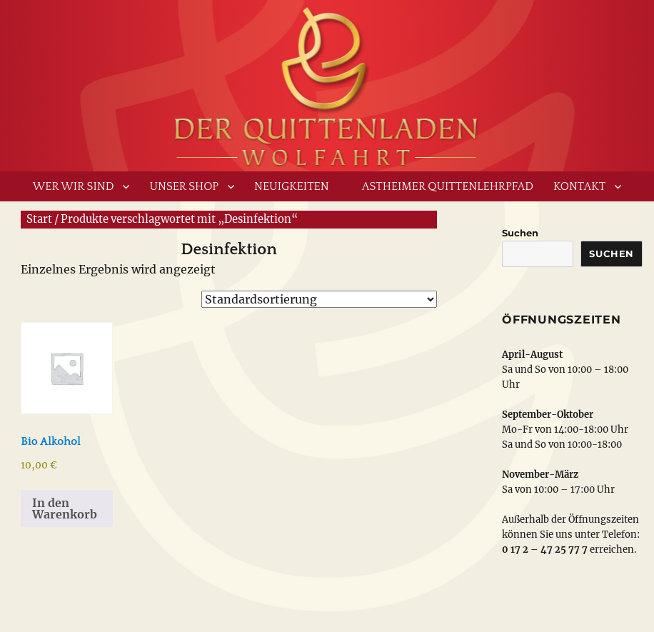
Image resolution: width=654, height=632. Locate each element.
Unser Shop (183, 186)
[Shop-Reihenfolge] (319, 299)
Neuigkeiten (291, 186)
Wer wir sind (73, 186)
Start (39, 219)
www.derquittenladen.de (327, 82)
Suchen (520, 233)
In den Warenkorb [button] (64, 508)
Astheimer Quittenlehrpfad (447, 186)
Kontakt (579, 186)
